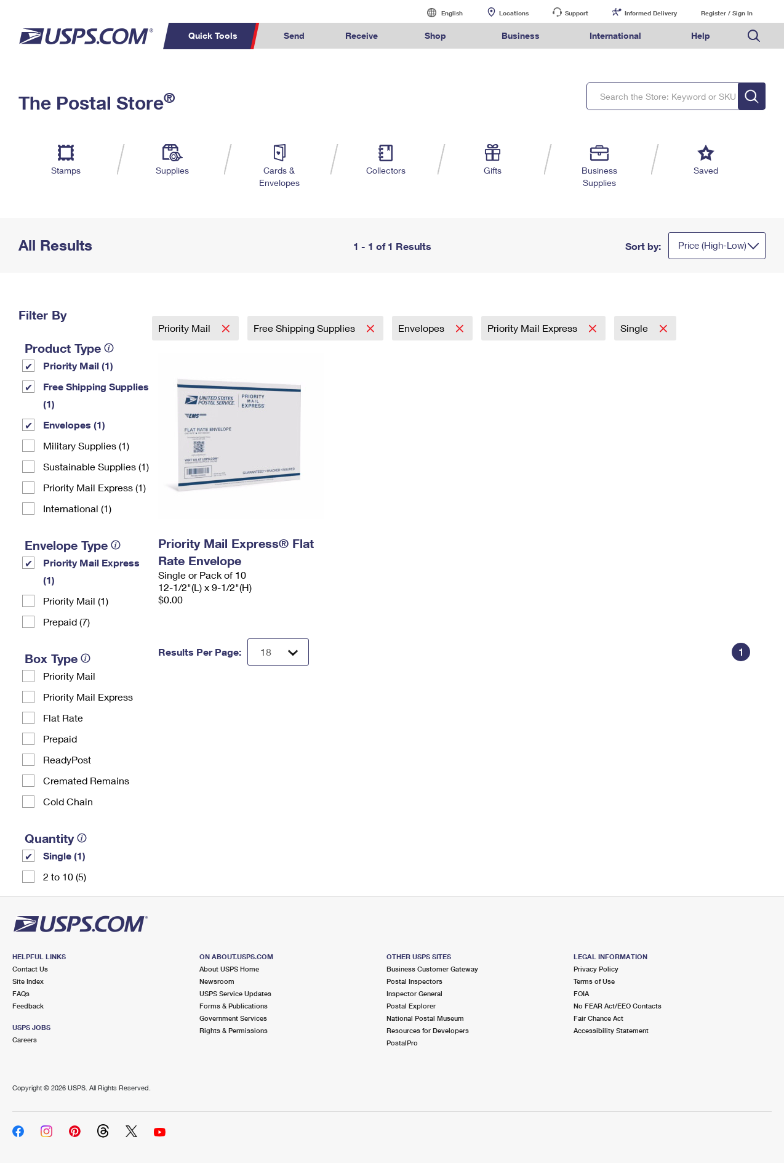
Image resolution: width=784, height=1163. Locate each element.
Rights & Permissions (233, 1030)
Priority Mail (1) (78, 365)
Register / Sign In (727, 13)
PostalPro (402, 1043)
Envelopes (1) (74, 424)
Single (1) (64, 855)
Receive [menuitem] (361, 35)
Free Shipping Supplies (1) (96, 394)
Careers (24, 1040)
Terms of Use (594, 981)
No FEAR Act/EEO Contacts (618, 1006)
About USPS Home (229, 969)
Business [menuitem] (521, 35)
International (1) (77, 508)
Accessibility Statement (611, 1030)
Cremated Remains (86, 780)
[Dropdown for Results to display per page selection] (278, 652)
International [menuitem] (615, 35)
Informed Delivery (651, 13)
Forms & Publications (233, 1006)
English (439, 13)
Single (635, 328)
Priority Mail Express (88, 696)
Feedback (28, 1006)
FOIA (581, 993)
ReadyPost (67, 759)
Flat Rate (63, 717)
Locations (514, 13)
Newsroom (216, 981)
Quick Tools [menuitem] (213, 35)
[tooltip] (109, 348)
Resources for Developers (427, 1030)
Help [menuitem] (700, 35)
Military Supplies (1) (86, 445)
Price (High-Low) (712, 245)
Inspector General (414, 993)
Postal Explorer (411, 1006)
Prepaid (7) (66, 621)
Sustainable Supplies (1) (96, 466)
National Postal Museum (425, 1018)
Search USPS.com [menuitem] (753, 36)
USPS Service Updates (235, 993)
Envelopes (422, 328)
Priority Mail (69, 676)
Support (576, 13)
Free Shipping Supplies (306, 328)
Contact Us (30, 969)
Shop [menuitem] (435, 35)
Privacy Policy (596, 969)
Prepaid (60, 738)
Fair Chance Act (598, 1018)
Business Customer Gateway (432, 969)
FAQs (21, 993)
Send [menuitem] (294, 35)
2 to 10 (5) (64, 876)
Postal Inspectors (414, 981)
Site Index (28, 981)
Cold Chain (68, 801)
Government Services (233, 1018)
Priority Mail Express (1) (94, 487)
